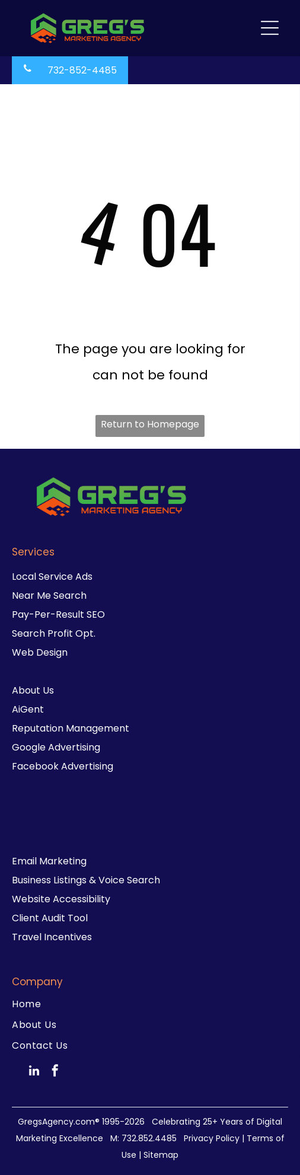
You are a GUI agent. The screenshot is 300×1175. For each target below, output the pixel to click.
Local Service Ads (52, 576)
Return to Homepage (150, 424)
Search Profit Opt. (53, 633)
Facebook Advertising (62, 766)
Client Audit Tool (50, 918)
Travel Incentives (52, 937)
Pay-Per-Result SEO (58, 614)
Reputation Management (70, 728)
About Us (33, 690)
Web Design (40, 652)
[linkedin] (34, 1072)
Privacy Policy (212, 1138)
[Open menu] (270, 28)
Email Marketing (49, 861)
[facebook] (55, 1072)
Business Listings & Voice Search (86, 880)
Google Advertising (56, 747)
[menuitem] (150, 1004)
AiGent (28, 709)
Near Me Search (49, 595)
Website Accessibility (61, 899)
